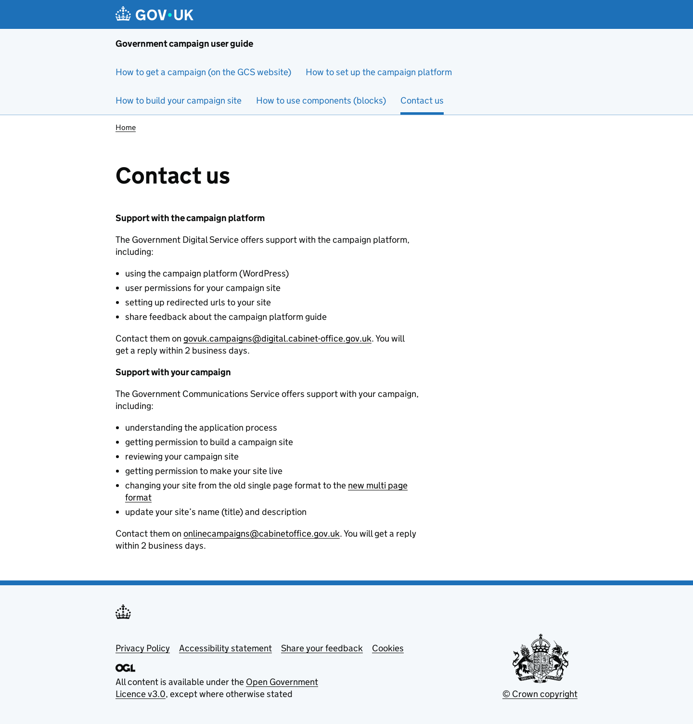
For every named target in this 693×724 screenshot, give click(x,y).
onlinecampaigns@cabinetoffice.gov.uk (261, 533)
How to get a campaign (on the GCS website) (203, 72)
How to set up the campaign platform (379, 72)
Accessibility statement (225, 648)
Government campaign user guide (184, 43)
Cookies (388, 648)
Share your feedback (322, 648)
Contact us (422, 100)
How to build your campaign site (179, 100)
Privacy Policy (143, 648)
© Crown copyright (540, 693)
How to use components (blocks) (321, 100)
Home (126, 127)
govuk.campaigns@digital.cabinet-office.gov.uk (277, 338)
